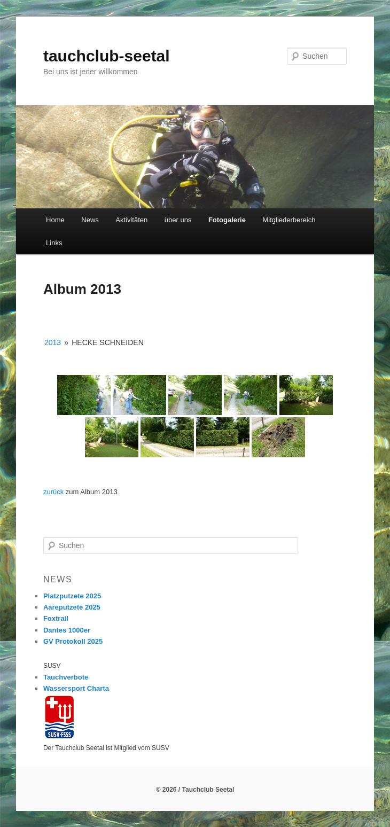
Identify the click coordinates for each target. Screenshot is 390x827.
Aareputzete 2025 (71, 607)
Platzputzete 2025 (72, 596)
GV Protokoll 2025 (73, 641)
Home (55, 220)
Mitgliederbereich (288, 220)
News (90, 220)
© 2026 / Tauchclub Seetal (195, 789)
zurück (53, 492)
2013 (52, 342)
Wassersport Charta (76, 688)
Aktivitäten (131, 220)
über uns (178, 220)
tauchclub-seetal (106, 56)
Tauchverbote (65, 677)
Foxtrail (55, 618)
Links (54, 243)
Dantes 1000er (66, 630)
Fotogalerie (227, 220)
